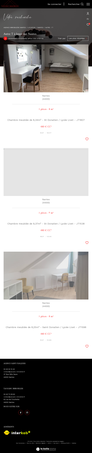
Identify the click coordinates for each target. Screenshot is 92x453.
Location (31, 27)
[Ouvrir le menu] (88, 4)
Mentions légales (41, 443)
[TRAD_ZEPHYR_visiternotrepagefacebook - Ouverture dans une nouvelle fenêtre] (20, 412)
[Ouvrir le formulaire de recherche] (75, 4)
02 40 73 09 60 (9, 394)
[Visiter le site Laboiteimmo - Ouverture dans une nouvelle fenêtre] (46, 447)
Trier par (62, 38)
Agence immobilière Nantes (15, 27)
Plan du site (30, 443)
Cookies (74, 443)
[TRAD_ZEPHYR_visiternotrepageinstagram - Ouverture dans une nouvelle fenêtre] (27, 412)
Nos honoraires (20, 443)
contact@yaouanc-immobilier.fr (14, 372)
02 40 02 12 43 (9, 369)
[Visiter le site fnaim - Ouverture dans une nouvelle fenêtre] (7, 432)
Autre (47, 27)
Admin (50, 443)
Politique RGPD (65, 443)
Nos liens (56, 443)
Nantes (40, 27)
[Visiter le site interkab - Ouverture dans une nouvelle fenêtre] (21, 432)
